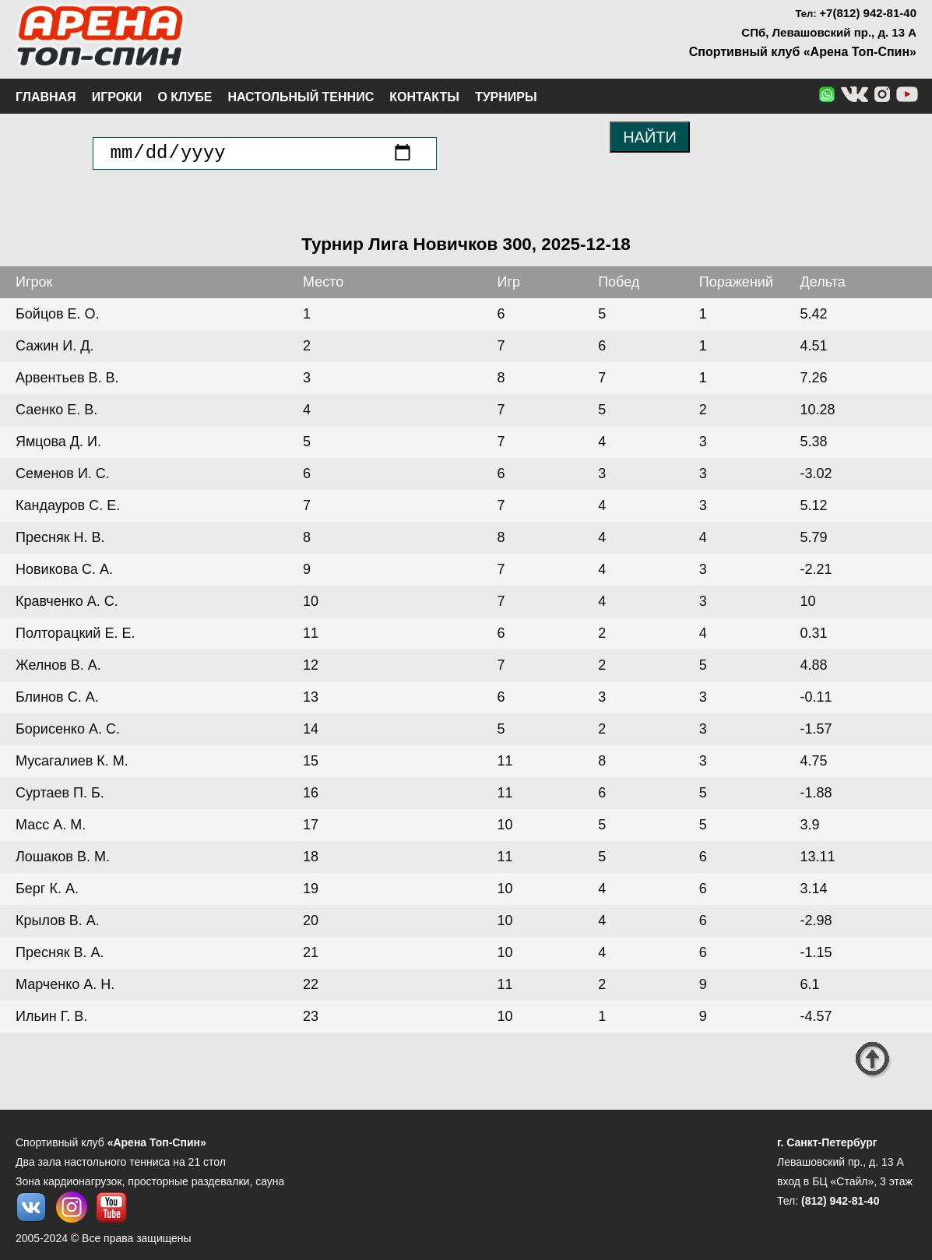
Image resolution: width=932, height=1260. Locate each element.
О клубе (184, 97)
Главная (46, 97)
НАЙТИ (650, 137)
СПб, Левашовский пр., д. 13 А (828, 32)
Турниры (506, 97)
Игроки (117, 97)
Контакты (424, 97)
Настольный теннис (300, 97)
